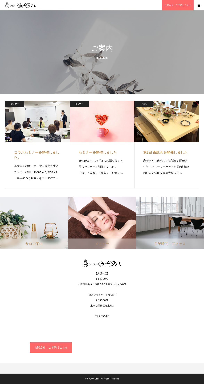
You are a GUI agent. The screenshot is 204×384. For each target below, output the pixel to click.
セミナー (15, 104)
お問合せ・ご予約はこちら (51, 347)
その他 (144, 104)
